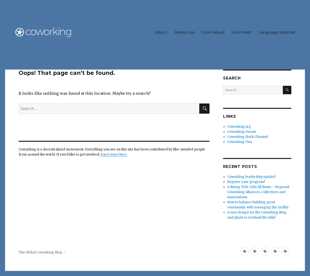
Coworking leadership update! (251, 177)
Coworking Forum (241, 132)
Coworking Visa (239, 142)
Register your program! (246, 182)
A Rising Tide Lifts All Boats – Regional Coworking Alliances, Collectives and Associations (258, 192)
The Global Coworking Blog (40, 252)
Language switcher (277, 32)
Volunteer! (241, 32)
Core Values (213, 32)
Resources (184, 32)
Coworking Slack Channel (247, 137)
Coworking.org (239, 127)
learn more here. (114, 154)
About (161, 32)
